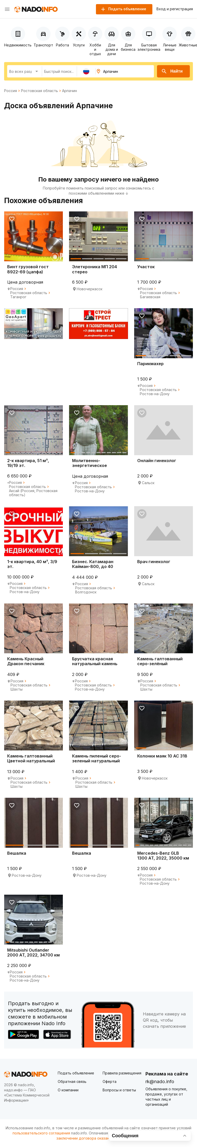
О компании (68, 1090)
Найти (172, 71)
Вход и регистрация (174, 9)
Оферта (109, 1081)
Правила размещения (122, 1073)
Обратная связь (72, 1081)
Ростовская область (39, 91)
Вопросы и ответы (119, 1090)
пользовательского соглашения (41, 1133)
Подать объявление (76, 1073)
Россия (10, 91)
